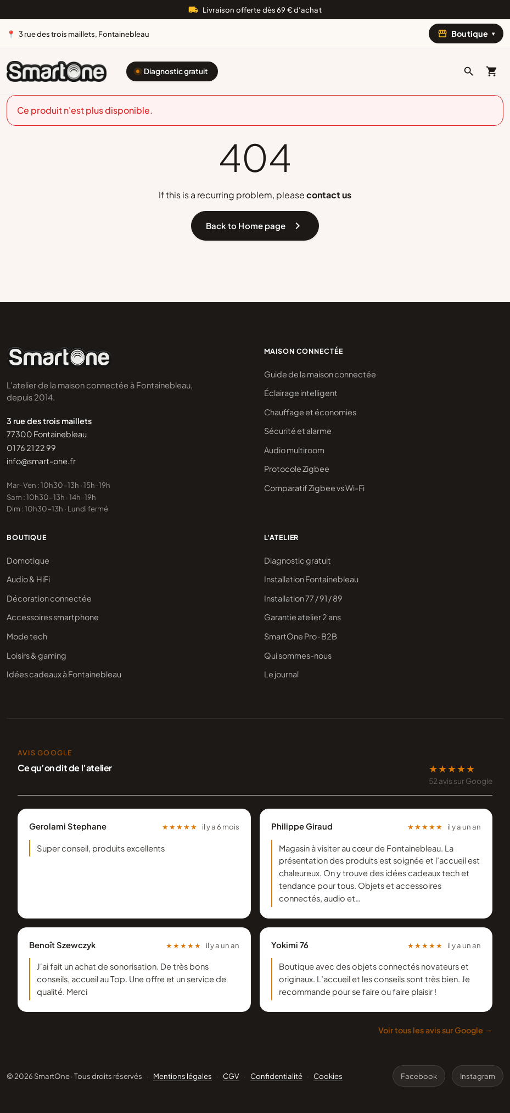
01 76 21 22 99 (31, 448)
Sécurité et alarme (298, 431)
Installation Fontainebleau (311, 579)
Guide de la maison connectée (320, 374)
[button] (468, 71)
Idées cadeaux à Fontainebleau (64, 674)
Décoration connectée (49, 598)
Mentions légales (182, 1076)
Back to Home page (255, 225)
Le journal (281, 674)
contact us (328, 195)
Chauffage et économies (310, 412)
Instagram (477, 1076)
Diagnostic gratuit (176, 71)
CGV (231, 1076)
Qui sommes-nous (298, 655)
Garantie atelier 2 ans (302, 617)
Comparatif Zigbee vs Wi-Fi (314, 488)
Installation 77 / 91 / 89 (303, 598)
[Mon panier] (491, 71)
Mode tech (27, 636)
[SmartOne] (57, 71)
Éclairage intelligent (301, 393)
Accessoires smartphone (53, 617)
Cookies (328, 1076)
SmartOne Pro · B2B (300, 636)
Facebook (419, 1076)
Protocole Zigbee (296, 469)
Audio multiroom (294, 450)
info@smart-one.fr (41, 461)
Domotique (28, 560)
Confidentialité (276, 1076)
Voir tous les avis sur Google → (435, 1030)
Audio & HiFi (28, 579)
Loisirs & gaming (36, 655)
